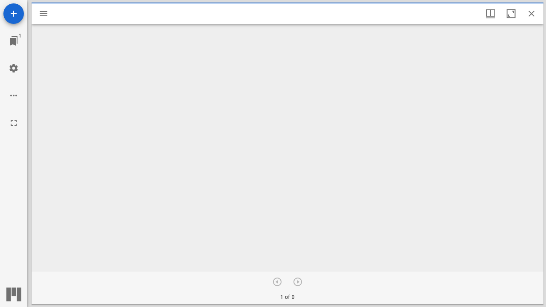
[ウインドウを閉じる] (531, 13)
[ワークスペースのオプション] (13, 95)
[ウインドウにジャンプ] (13, 41)
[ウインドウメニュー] (490, 13)
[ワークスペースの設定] (13, 68)
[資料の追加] (13, 13)
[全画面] (13, 123)
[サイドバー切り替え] (43, 13)
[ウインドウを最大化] (511, 13)
